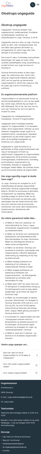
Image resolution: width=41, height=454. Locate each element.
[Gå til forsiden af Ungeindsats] (14, 5)
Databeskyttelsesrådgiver (13, 444)
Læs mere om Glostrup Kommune (16, 437)
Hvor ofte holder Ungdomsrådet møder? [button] (16, 365)
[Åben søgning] (32, 4)
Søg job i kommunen (11, 440)
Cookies (6, 450)
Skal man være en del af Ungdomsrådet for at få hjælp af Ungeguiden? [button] (16, 355)
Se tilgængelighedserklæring (14, 447)
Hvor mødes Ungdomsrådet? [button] (15, 373)
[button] (39, 4)
